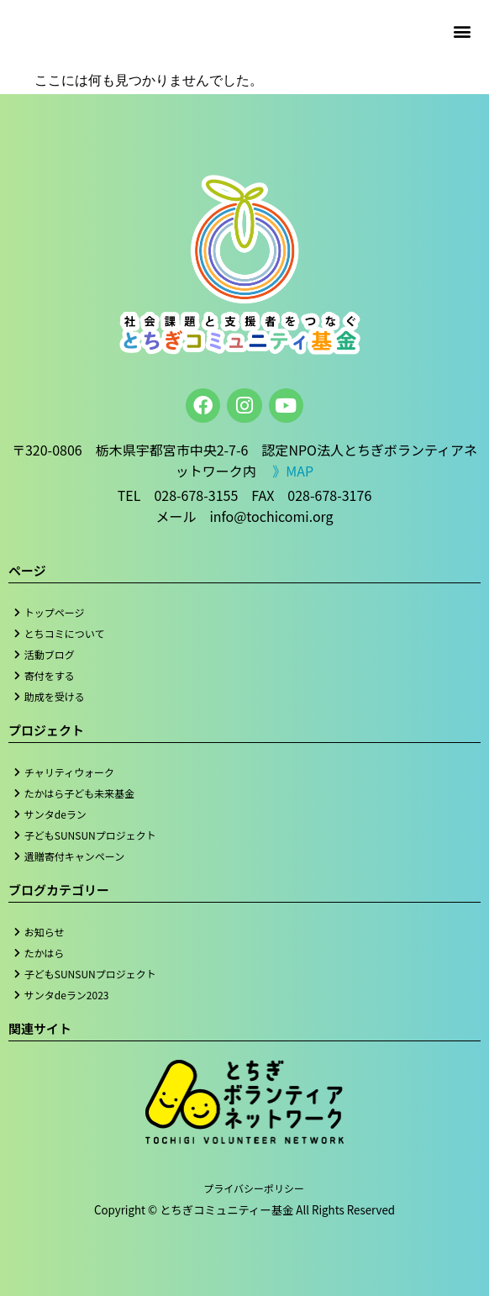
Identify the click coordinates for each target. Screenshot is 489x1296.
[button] (462, 31)
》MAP (292, 471)
